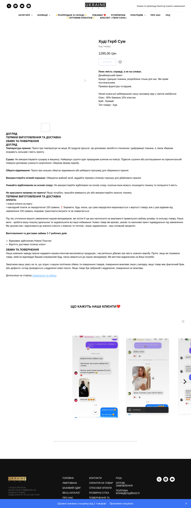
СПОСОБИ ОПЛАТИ (100, 488)
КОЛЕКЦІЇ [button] (42, 15)
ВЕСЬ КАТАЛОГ (71, 493)
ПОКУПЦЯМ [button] (137, 15)
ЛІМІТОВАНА (70, 483)
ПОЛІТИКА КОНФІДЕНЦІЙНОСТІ (128, 492)
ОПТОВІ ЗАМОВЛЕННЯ (124, 484)
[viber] (15, 6)
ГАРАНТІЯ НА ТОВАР (101, 483)
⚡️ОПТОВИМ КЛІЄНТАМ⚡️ (81, 18)
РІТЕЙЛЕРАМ (118, 15)
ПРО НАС (156, 15)
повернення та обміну (44, 275)
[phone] (9, 6)
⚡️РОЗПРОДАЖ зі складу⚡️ (71, 15)
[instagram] (28, 6)
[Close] (186, 503)
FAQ (168, 15)
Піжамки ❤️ (99, 15)
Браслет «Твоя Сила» (113, 18)
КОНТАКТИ (95, 478)
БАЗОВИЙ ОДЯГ (72, 488)
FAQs (119, 478)
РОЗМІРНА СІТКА (99, 493)
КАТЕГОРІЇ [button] (24, 15)
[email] (22, 6)
